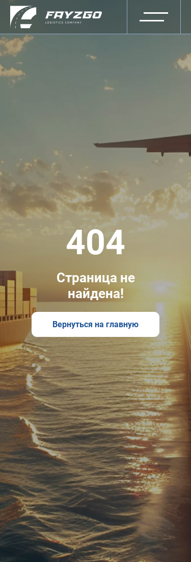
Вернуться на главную (95, 324)
